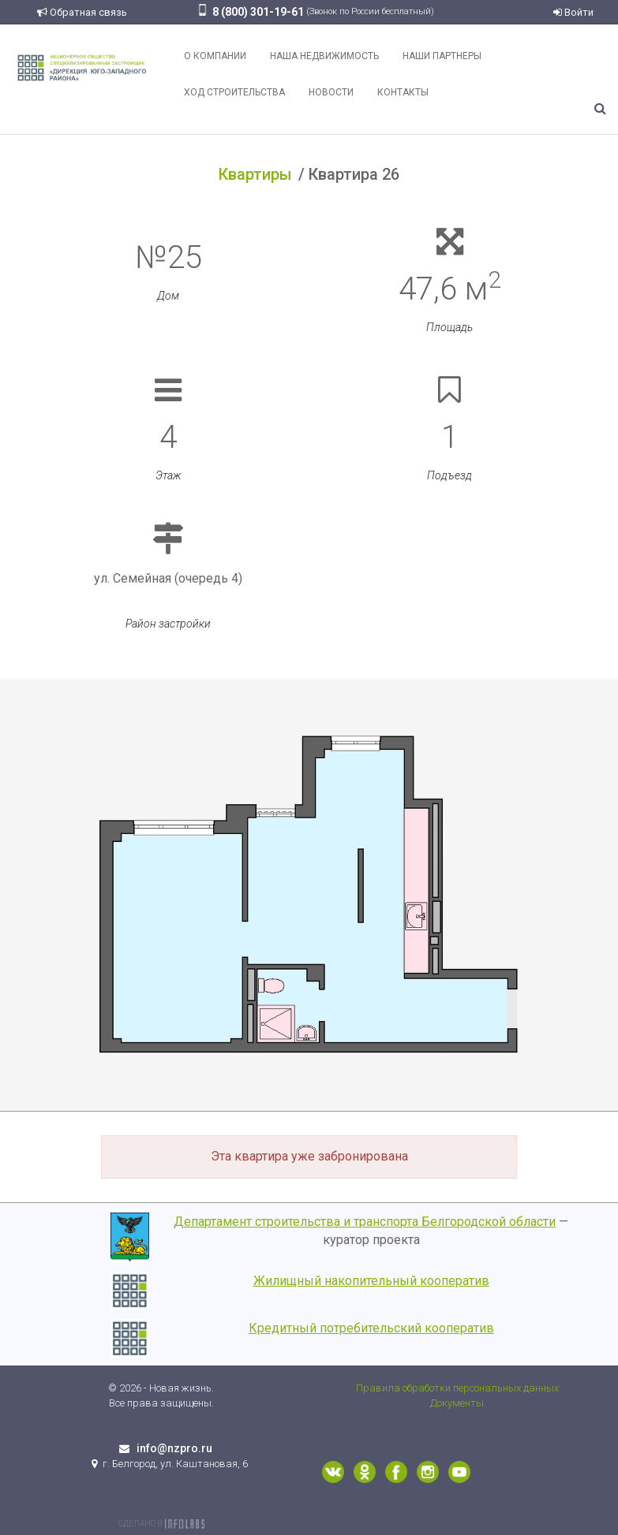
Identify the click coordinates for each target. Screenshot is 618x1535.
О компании (215, 55)
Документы (457, 1403)
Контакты (403, 92)
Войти (573, 12)
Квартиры (255, 174)
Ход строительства (234, 92)
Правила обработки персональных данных (457, 1388)
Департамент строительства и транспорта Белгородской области (365, 1221)
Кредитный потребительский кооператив (371, 1328)
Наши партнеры (442, 55)
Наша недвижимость (324, 55)
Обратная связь (82, 12)
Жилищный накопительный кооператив (371, 1280)
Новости (331, 92)
